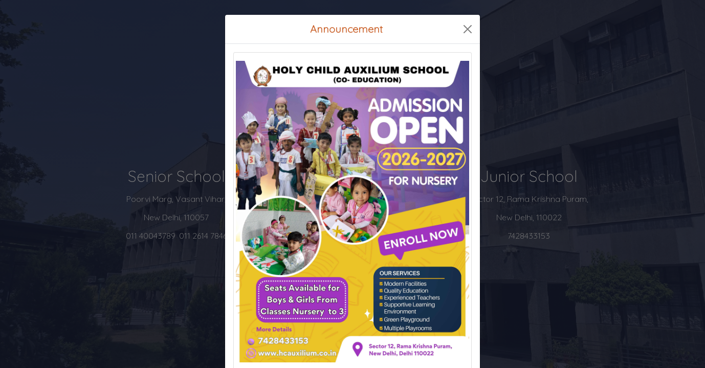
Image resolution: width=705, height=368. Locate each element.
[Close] (468, 29)
